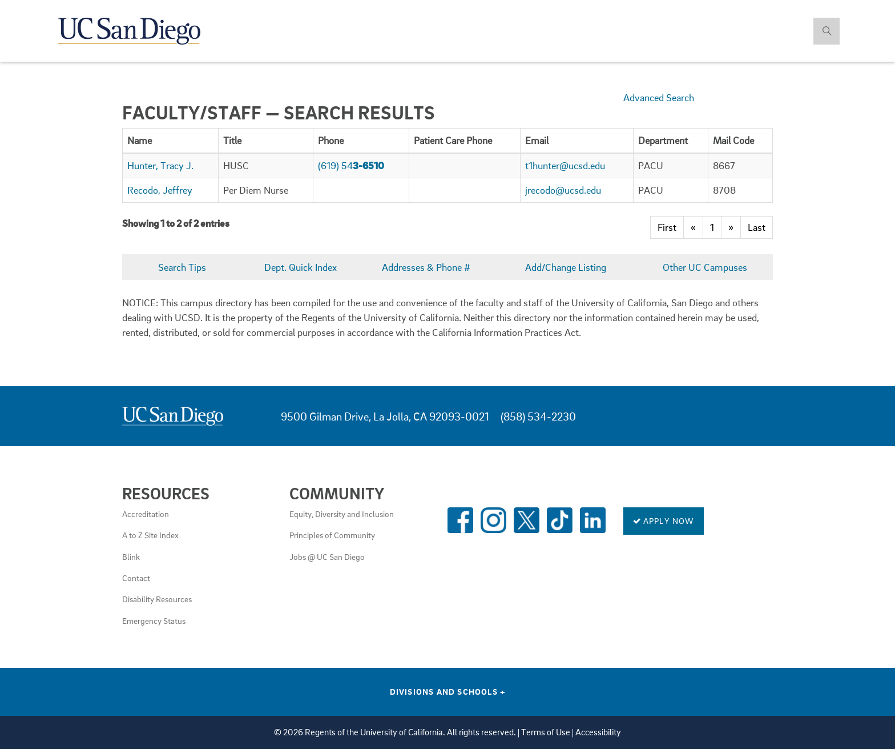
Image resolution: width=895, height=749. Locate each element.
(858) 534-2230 (538, 416)
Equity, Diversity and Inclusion (341, 513)
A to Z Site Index (150, 535)
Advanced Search (658, 97)
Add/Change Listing (565, 267)
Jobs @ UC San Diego (327, 556)
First (667, 227)
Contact (136, 577)
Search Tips (182, 267)
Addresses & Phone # (426, 267)
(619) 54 (351, 165)
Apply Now (663, 520)
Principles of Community (332, 535)
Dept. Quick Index (300, 267)
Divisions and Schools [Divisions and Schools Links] (448, 691)
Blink (131, 556)
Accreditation (145, 513)
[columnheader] (171, 140)
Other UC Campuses (705, 267)
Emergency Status (154, 620)
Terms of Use (545, 732)
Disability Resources (157, 599)
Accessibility (598, 732)
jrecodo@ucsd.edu (563, 190)
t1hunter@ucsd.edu (565, 165)
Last (756, 227)
